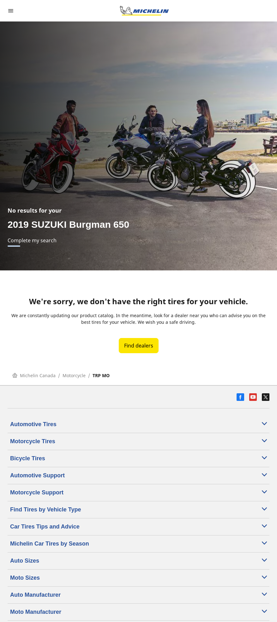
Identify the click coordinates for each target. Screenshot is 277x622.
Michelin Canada (34, 375)
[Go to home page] (144, 10)
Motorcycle (74, 375)
